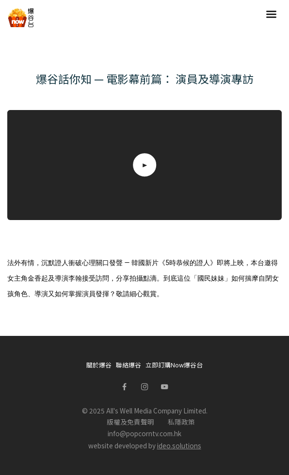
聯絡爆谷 (128, 364)
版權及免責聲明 (130, 422)
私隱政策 (181, 422)
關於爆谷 (99, 364)
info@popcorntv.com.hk (144, 433)
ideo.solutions (179, 445)
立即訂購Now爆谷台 (174, 364)
